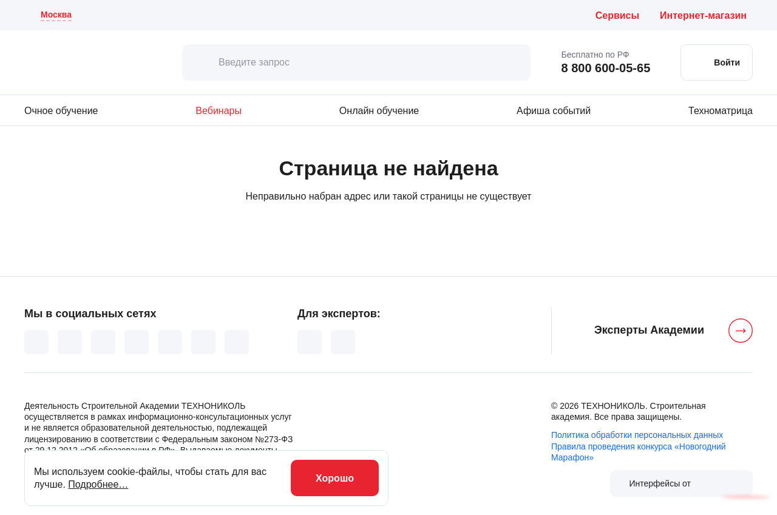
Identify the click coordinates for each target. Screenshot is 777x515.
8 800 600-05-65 (605, 68)
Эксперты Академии (649, 330)
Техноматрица (720, 111)
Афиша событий (554, 111)
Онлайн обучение (379, 111)
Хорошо (335, 478)
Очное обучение (61, 111)
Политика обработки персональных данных (637, 435)
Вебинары (218, 111)
